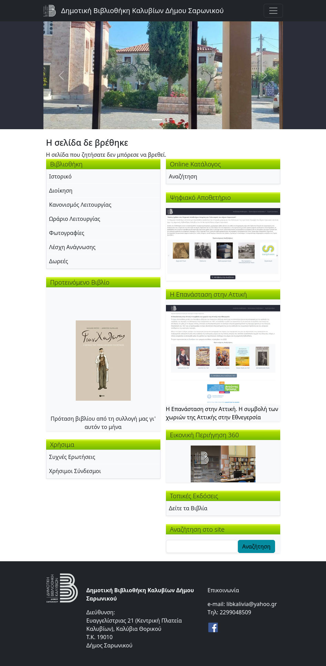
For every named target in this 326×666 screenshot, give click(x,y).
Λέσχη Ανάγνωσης (72, 247)
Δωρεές (58, 261)
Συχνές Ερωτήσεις (72, 457)
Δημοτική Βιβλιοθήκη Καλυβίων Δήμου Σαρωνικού (142, 10)
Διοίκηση (61, 190)
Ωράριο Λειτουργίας (75, 219)
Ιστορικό (60, 176)
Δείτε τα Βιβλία (188, 508)
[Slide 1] (157, 120)
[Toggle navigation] (273, 11)
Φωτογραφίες (66, 233)
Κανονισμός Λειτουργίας (80, 204)
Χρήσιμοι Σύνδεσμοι (75, 471)
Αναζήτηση (183, 176)
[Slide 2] (169, 120)
